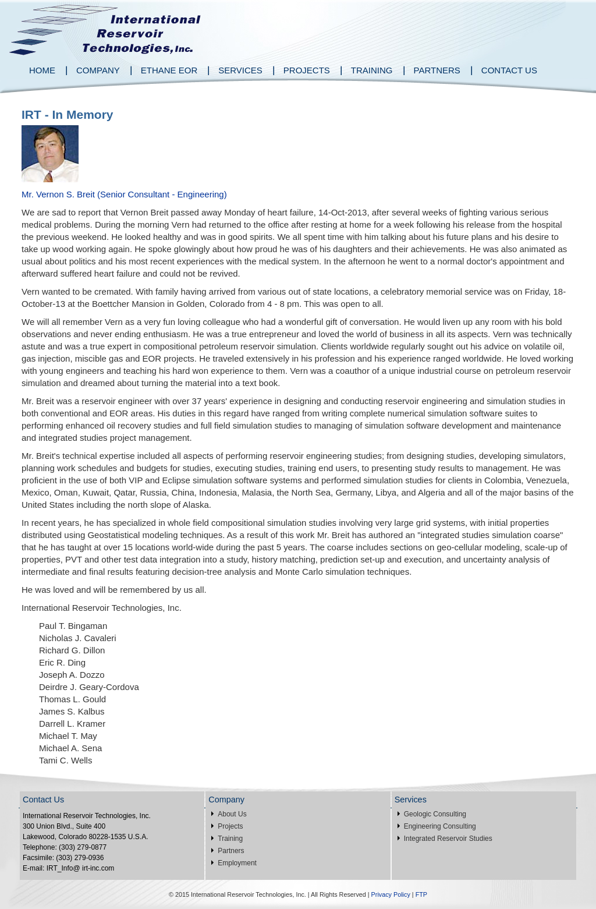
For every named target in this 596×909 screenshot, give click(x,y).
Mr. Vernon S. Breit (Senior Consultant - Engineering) (124, 194)
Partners (437, 70)
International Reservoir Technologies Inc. (104, 27)
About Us (232, 814)
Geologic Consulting (435, 814)
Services (240, 70)
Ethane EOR (169, 70)
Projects (306, 70)
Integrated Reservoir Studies (448, 838)
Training (372, 70)
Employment (237, 863)
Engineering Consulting (440, 826)
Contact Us (509, 70)
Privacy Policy (390, 894)
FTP (421, 894)
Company (98, 70)
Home (42, 70)
